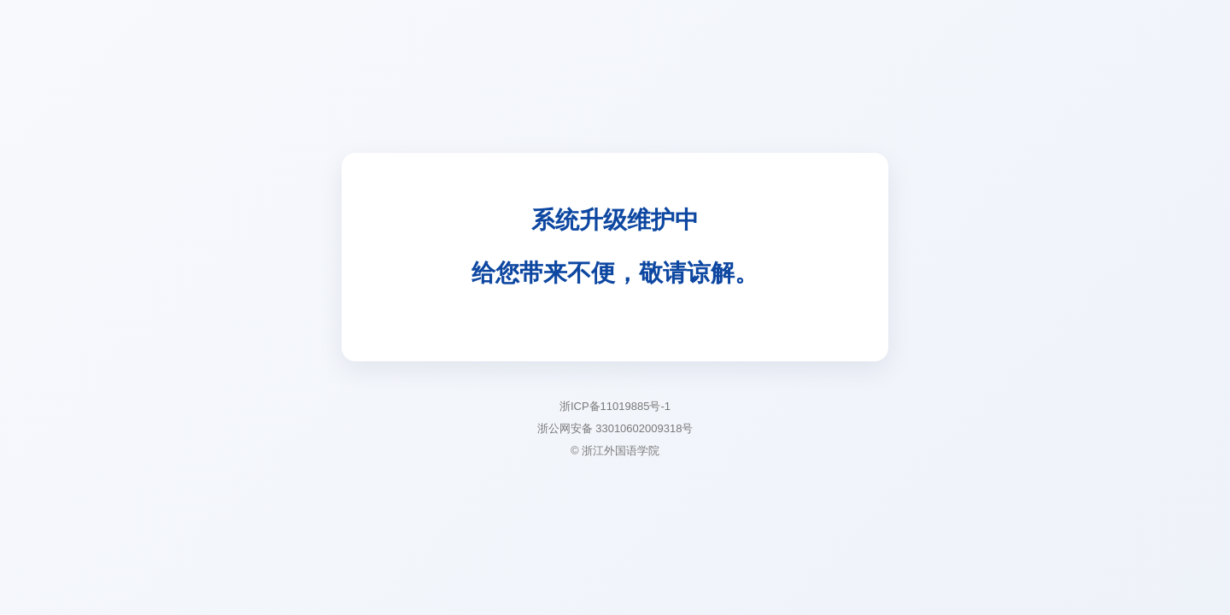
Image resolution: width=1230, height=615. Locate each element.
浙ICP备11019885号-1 (615, 406)
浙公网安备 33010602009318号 (615, 428)
